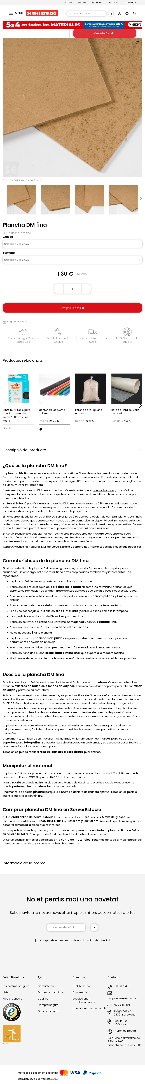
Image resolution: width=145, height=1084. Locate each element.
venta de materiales (75, 840)
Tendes (68, 2)
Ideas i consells (12, 998)
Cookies (43, 998)
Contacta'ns (46, 986)
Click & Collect (81, 986)
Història (7, 992)
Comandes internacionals (89, 1008)
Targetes (113, 2)
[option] (41, 429)
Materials (97, 2)
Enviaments (79, 992)
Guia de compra (48, 1011)
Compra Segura (48, 1005)
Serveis (82, 2)
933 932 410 (122, 986)
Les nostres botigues (16, 986)
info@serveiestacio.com (123, 998)
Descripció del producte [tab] (24, 449)
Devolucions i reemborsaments (83, 1000)
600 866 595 (122, 1005)
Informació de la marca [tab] (24, 863)
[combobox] (86, 13)
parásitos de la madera (67, 587)
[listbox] (54, 428)
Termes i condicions (51, 992)
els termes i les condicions (66, 940)
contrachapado (103, 490)
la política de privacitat (96, 940)
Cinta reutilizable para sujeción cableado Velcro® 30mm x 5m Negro (16, 415)
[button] (130, 3)
